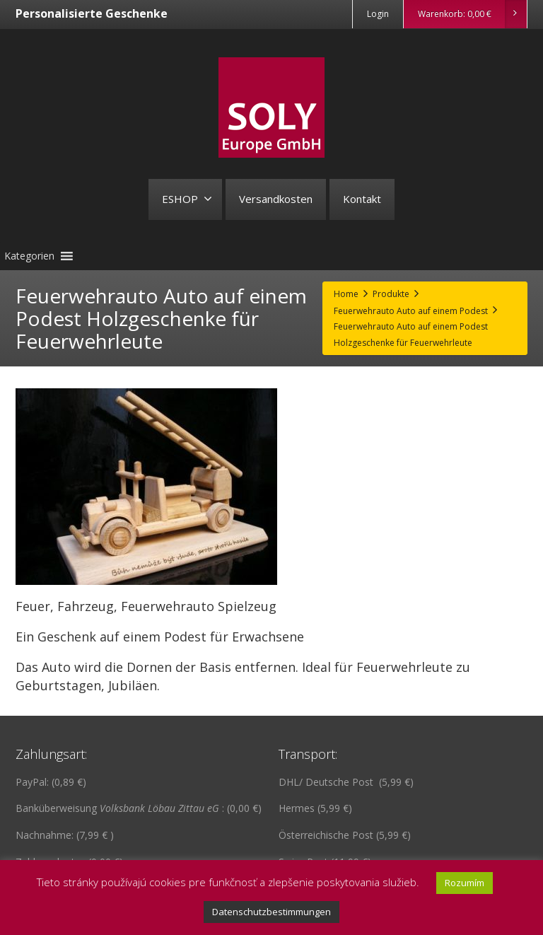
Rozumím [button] (464, 882)
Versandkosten (276, 199)
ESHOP (187, 199)
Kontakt (362, 199)
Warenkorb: (472, 14)
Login (378, 14)
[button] (29, 256)
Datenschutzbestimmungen (271, 911)
